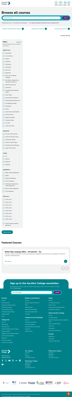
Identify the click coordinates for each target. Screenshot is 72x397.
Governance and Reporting (55, 330)
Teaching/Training (9, 120)
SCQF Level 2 (8, 202)
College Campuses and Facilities (32, 326)
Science (7, 109)
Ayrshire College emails (54, 341)
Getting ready (5, 324)
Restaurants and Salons (30, 322)
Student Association (6, 340)
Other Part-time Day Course (11, 137)
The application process (54, 303)
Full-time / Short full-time (11, 134)
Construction (8, 64)
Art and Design (8, 56)
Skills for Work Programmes (12, 188)
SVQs (3, 316)
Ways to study (52, 305)
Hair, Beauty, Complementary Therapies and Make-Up (12, 81)
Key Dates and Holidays (7, 342)
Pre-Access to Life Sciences (20, 23)
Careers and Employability (8, 335)
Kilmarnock (7, 161)
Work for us (51, 326)
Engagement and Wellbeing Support (10, 333)
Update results (7, 232)
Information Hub (5, 326)
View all (3, 300)
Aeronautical (8, 53)
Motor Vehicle (8, 95)
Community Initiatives (30, 324)
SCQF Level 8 (8, 219)
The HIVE (7, 123)
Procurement (52, 328)
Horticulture (8, 87)
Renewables (8, 106)
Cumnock (7, 159)
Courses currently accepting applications (11, 224)
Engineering (8, 73)
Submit (57, 292)
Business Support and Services (32, 303)
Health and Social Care (10, 84)
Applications (51, 336)
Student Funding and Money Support (10, 329)
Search (66, 18)
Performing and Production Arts (12, 100)
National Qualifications (10, 178)
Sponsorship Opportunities (31, 312)
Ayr (6, 156)
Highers (7, 175)
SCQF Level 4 (8, 208)
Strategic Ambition (53, 317)
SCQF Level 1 (8, 199)
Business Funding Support (31, 309)
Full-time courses (6, 303)
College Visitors (29, 331)
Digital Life (4, 338)
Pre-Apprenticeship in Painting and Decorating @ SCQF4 (44, 23)
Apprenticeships (5, 314)
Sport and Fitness (9, 114)
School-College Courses (7, 309)
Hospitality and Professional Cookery (12, 91)
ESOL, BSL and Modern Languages (10, 76)
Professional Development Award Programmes (11, 184)
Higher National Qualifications (12, 172)
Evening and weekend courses (9, 305)
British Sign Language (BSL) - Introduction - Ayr (23, 252)
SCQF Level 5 (8, 210)
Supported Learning (9, 117)
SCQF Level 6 (8, 213)
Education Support (6, 331)
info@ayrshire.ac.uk (6, 357)
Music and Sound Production (11, 97)
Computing (7, 61)
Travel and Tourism (9, 126)
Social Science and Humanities (12, 112)
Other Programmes (9, 181)
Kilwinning (7, 164)
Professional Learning (10, 139)
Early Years (7, 70)
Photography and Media (10, 103)
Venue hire (27, 314)
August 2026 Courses (10, 148)
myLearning (51, 338)
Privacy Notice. (17, 288)
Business (7, 58)
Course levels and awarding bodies (57, 307)
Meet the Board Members (55, 324)
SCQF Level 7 (8, 216)
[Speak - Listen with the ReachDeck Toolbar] (68, 394)
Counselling (8, 67)
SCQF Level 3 (8, 205)
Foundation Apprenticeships (8, 312)
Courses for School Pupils (11, 142)
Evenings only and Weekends (12, 145)
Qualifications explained (54, 309)
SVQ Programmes (9, 191)
